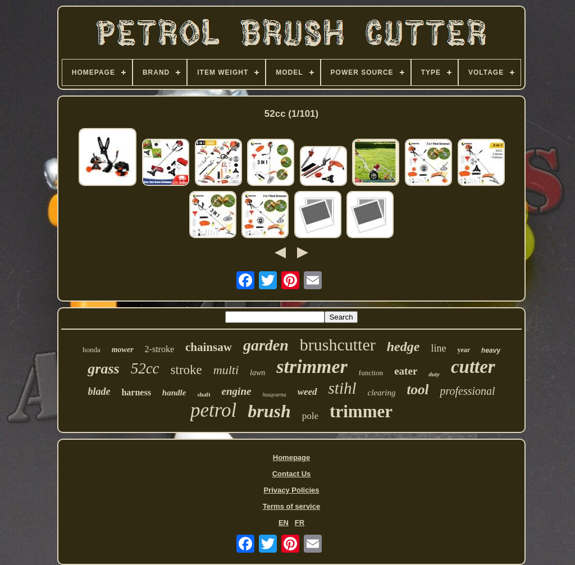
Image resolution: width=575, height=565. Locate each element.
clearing (382, 392)
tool (418, 389)
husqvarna (274, 394)
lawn (257, 372)
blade (99, 391)
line (438, 348)
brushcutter (338, 344)
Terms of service (291, 506)
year (463, 350)
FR (299, 522)
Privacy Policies (291, 490)
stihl (342, 388)
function (371, 372)
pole (310, 416)
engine (237, 391)
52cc (145, 368)
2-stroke (159, 349)
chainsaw (208, 347)
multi (226, 370)
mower (123, 349)
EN (284, 522)
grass (103, 369)
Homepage (291, 457)
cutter (473, 367)
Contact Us (291, 474)
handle (174, 392)
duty (434, 374)
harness (135, 392)
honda (92, 349)
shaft (203, 394)
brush (269, 411)
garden (266, 345)
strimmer (312, 366)
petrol (213, 410)
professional (467, 391)
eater (405, 371)
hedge (403, 346)
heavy (490, 350)
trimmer (361, 411)
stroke (186, 370)
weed (307, 391)
